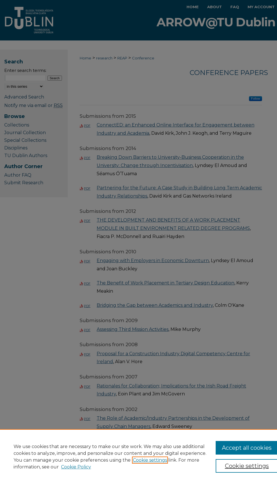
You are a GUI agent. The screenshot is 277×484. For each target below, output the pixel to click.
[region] (138, 456)
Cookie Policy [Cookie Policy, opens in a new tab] (76, 467)
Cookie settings (150, 460)
